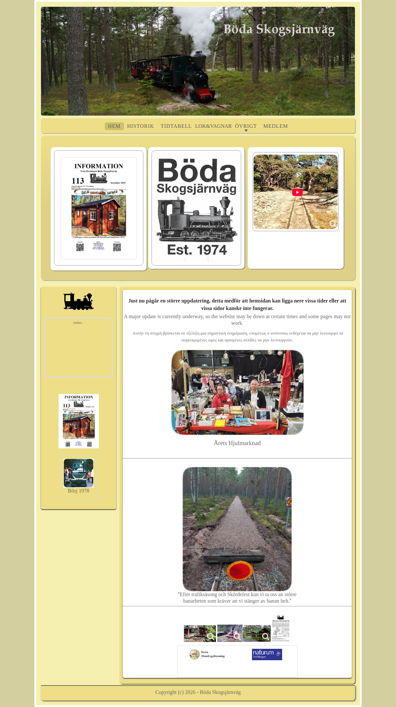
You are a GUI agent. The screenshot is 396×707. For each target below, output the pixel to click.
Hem (114, 126)
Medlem (275, 126)
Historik (140, 126)
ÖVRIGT (246, 126)
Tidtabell (176, 126)
